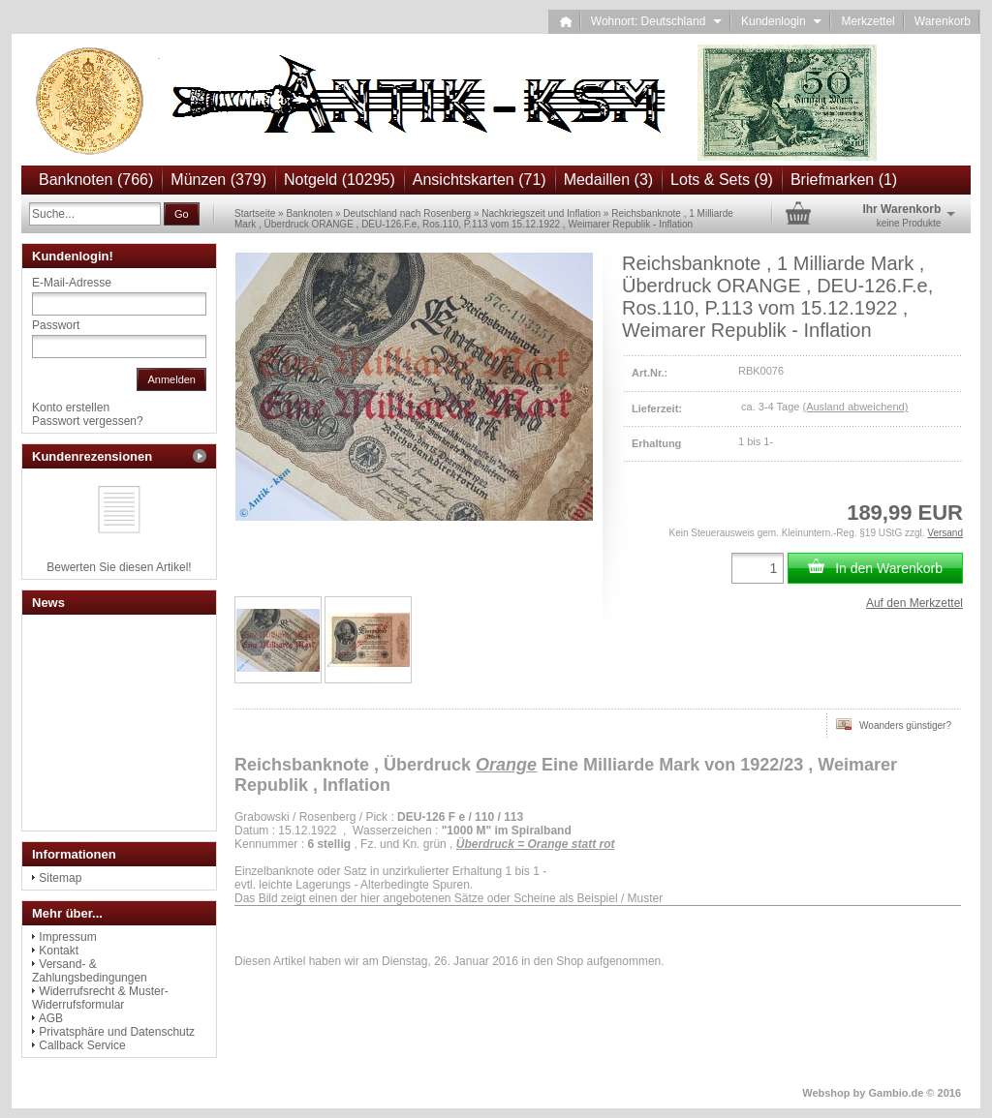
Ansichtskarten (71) (479, 179)
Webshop (826, 1093)
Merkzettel (867, 21)
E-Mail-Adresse (71, 282)
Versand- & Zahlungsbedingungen (89, 970)
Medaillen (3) (608, 179)
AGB (51, 1018)
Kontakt (58, 950)
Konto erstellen (70, 407)
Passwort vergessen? (87, 421)
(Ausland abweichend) (855, 406)
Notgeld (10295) (339, 179)
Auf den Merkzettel (914, 603)
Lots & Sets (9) (721, 179)
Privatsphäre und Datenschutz (117, 1032)
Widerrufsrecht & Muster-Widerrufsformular (100, 998)
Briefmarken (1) (843, 179)
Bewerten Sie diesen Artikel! (118, 567)
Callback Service (82, 1045)
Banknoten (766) (96, 179)
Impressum (67, 937)
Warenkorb (942, 21)
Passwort (55, 325)
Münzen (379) (218, 179)
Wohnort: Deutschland (656, 21)
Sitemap (60, 878)
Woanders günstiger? (893, 724)
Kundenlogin (781, 21)
